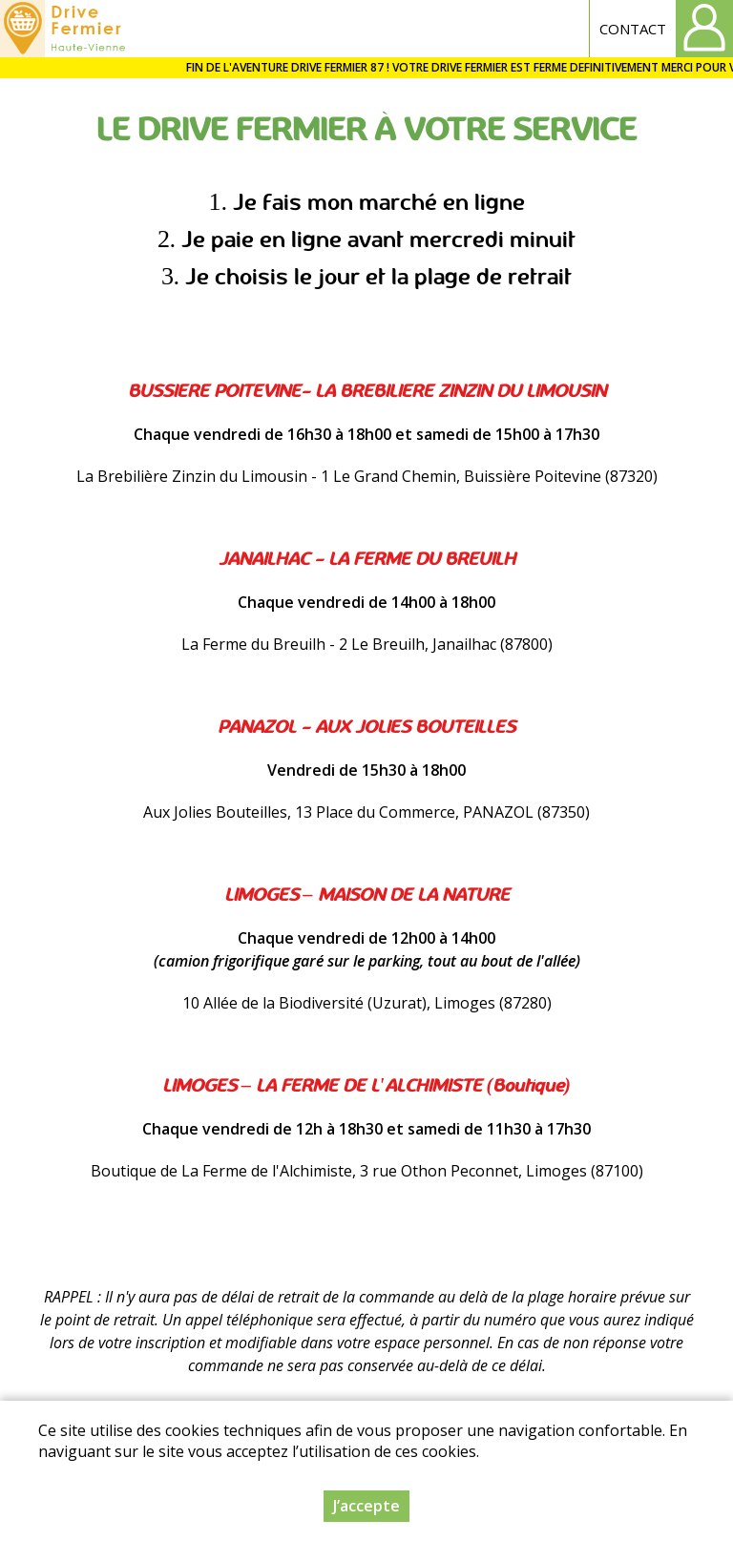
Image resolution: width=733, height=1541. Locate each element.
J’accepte (366, 1505)
